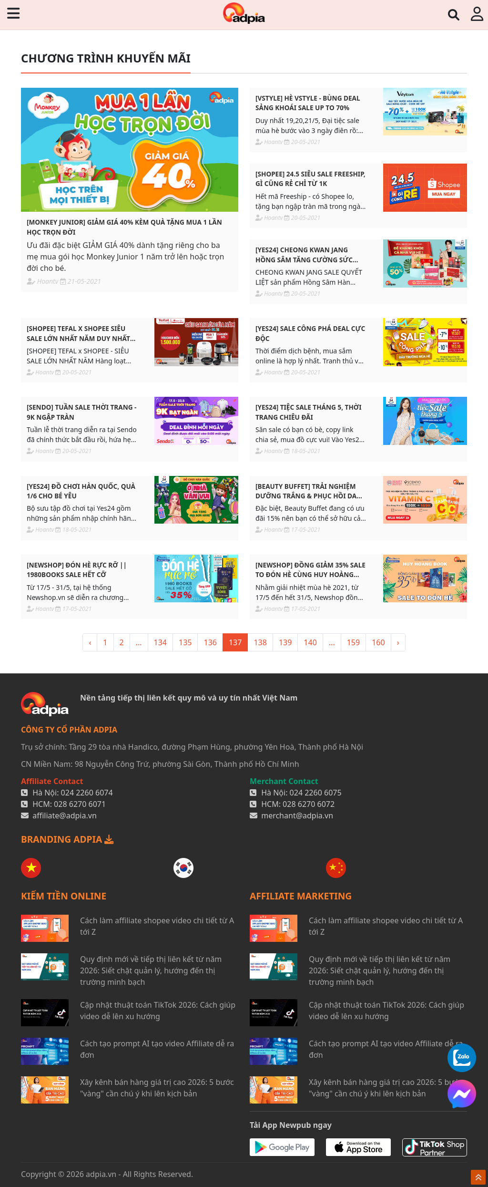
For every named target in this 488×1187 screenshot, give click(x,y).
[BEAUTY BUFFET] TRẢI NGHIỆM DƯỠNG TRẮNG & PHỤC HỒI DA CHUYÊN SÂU (305, 491)
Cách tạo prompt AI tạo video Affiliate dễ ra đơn (157, 1049)
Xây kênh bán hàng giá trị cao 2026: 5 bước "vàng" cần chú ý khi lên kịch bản (157, 1088)
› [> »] (398, 642)
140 (310, 642)
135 (185, 642)
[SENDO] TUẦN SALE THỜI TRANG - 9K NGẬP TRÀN (81, 412)
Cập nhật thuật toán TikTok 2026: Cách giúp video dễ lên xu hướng (157, 1011)
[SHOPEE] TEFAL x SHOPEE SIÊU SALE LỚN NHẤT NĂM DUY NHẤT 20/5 (78, 333)
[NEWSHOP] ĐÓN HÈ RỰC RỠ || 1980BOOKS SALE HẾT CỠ (77, 569)
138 (260, 642)
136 (209, 642)
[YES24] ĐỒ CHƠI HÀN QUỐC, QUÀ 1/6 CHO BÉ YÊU (81, 491)
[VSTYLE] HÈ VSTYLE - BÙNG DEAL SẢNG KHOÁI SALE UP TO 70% (307, 102)
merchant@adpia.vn (297, 815)
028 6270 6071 (80, 804)
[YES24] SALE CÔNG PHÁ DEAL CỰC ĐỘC (310, 333)
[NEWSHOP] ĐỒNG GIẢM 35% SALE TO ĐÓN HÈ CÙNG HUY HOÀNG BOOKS (310, 570)
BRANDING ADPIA (67, 839)
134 (160, 642)
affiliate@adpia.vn (64, 815)
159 (353, 642)
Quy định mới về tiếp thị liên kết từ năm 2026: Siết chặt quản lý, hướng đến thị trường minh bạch (151, 970)
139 (285, 642)
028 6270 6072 (309, 804)
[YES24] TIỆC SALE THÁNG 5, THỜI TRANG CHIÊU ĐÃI (308, 412)
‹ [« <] (90, 642)
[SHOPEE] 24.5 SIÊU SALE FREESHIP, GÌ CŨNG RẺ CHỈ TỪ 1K (310, 178)
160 (378, 642)
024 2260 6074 (87, 792)
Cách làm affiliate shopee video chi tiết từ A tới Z (157, 926)
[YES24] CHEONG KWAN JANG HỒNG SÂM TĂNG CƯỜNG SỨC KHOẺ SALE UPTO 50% (304, 255)
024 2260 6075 (316, 792)
